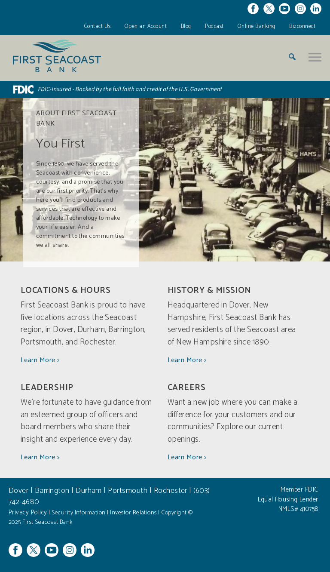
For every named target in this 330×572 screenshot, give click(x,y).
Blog (186, 26)
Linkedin (315, 8)
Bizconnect (302, 26)
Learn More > (40, 360)
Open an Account (146, 26)
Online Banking (256, 26)
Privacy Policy (28, 512)
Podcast (214, 26)
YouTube (284, 8)
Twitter (269, 8)
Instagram (300, 8)
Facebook (253, 8)
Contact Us (97, 26)
